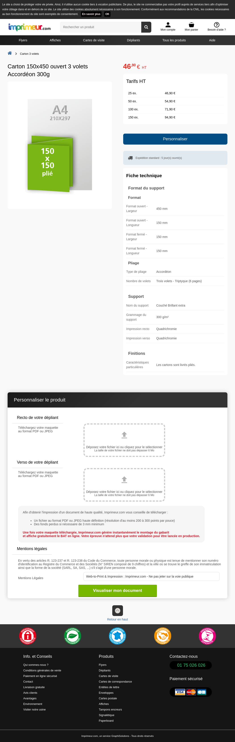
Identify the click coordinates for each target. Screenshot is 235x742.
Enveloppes (106, 692)
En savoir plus (91, 14)
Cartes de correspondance (115, 681)
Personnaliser (175, 139)
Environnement (32, 704)
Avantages (29, 698)
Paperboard (106, 720)
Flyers (23, 40)
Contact (28, 681)
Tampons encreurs (110, 709)
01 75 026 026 (191, 665)
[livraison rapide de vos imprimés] (162, 636)
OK (107, 14)
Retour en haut (117, 613)
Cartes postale (108, 698)
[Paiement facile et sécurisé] (27, 636)
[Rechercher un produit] (146, 27)
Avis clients (30, 692)
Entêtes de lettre (109, 687)
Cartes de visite (93, 40)
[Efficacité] (207, 636)
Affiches (55, 40)
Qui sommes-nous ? (35, 664)
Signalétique (106, 715)
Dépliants (133, 40)
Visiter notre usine (34, 709)
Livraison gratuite (34, 687)
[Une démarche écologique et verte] (72, 636)
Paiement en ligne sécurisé (40, 676)
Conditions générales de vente (42, 670)
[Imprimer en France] (117, 636)
